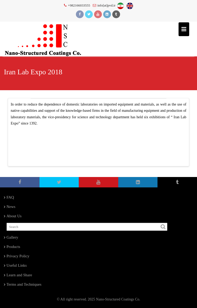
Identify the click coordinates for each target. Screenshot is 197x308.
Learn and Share (19, 275)
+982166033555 (77, 5)
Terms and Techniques (23, 284)
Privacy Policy (17, 256)
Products (13, 247)
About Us (14, 216)
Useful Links (16, 265)
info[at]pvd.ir (104, 5)
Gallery (12, 237)
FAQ (10, 197)
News (10, 207)
